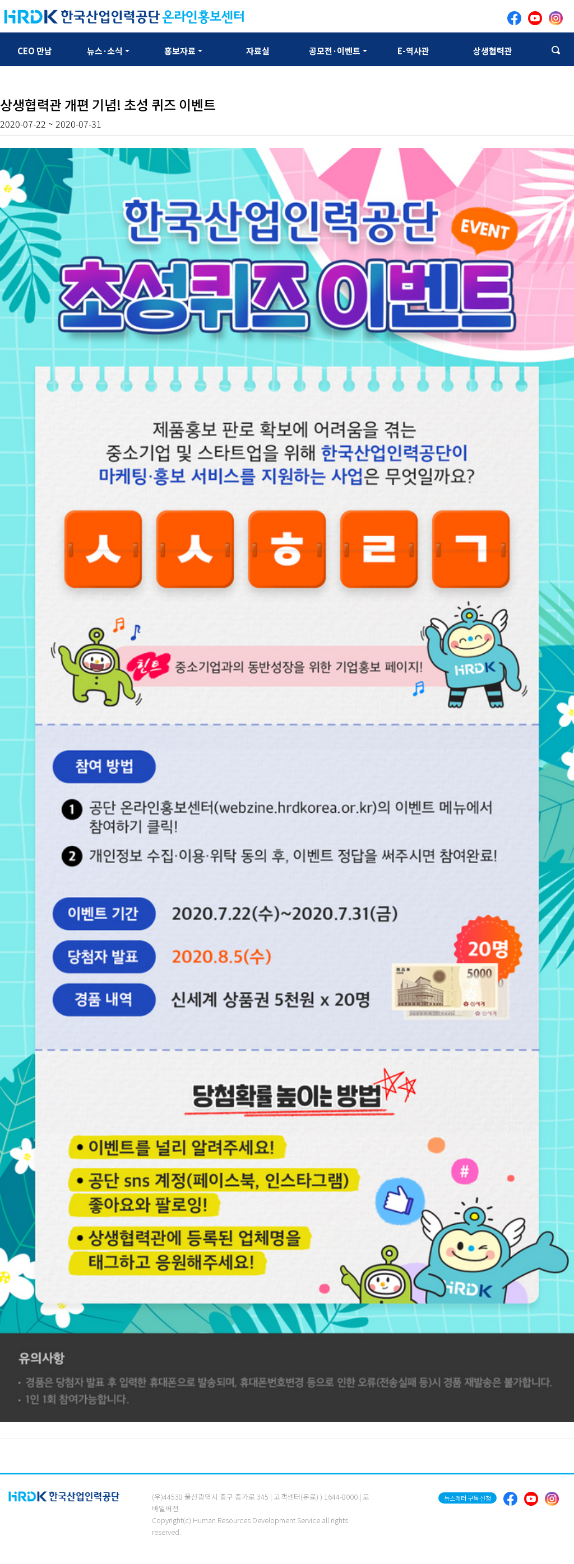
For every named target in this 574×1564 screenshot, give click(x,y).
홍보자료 (180, 51)
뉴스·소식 (105, 51)
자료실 (258, 51)
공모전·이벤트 (334, 51)
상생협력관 (492, 51)
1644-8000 (341, 1496)
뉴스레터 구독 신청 (467, 1497)
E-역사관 (413, 51)
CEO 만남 (34, 51)
